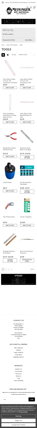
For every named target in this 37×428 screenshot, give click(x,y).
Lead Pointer (7, 182)
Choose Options (27, 157)
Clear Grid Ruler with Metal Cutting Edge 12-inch (9, 115)
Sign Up (21, 352)
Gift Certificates (18, 348)
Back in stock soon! (27, 260)
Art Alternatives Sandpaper (25, 183)
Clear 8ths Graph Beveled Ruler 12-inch (26, 115)
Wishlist (18, 350)
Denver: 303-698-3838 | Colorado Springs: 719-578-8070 (20, 2)
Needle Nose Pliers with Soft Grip (9, 149)
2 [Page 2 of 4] (5, 269)
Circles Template (26, 217)
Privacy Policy (23, 412)
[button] (18, 40)
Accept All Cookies (18, 425)
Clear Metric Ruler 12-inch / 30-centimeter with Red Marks (10, 81)
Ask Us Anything (18, 380)
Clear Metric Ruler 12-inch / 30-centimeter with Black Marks (26, 81)
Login (15, 352)
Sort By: (14, 54)
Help (18, 378)
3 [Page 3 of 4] (8, 269)
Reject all (18, 420)
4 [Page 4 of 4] (11, 269)
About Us (18, 376)
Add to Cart (10, 87)
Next (33, 269)
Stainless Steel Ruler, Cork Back (25, 149)
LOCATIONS (18, 371)
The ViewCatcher (9, 217)
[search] (27, 7)
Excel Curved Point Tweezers (26, 252)
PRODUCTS (18, 369)
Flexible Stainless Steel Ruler (9, 252)
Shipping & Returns (18, 357)
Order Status (18, 354)
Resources (19, 373)
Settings (18, 416)
